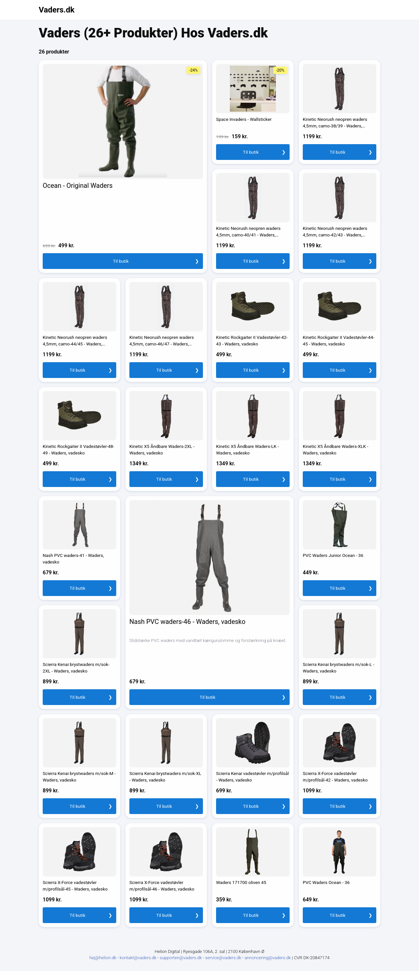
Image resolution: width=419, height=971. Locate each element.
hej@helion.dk (103, 957)
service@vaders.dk (223, 957)
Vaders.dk (57, 9)
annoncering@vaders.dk (268, 957)
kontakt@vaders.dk (138, 957)
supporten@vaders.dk (181, 957)
